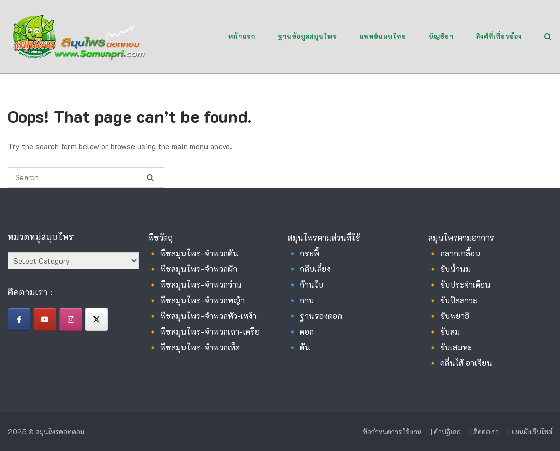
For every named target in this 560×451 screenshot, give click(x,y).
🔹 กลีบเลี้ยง (309, 269)
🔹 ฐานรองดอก (315, 316)
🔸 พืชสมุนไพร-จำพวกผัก (192, 269)
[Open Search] (547, 37)
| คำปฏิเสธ (446, 431)
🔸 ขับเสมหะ (450, 347)
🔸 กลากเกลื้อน (454, 253)
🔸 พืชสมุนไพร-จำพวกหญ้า (196, 300)
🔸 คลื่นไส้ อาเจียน (460, 363)
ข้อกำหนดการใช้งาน (391, 431)
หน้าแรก (241, 36)
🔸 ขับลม (444, 331)
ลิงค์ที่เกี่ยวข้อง (499, 36)
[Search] (150, 177)
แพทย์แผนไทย (383, 36)
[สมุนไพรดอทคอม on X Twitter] (96, 319)
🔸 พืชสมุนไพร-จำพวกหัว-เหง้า (202, 316)
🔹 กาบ (301, 300)
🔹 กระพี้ (303, 253)
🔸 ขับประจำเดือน (459, 284)
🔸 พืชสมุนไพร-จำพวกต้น (193, 253)
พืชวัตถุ (160, 237)
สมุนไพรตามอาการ (461, 237)
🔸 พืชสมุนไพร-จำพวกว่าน (195, 284)
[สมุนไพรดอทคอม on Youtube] (44, 319)
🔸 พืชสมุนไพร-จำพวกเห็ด (194, 347)
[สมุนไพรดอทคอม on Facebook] (19, 319)
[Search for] (86, 177)
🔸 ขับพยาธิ (448, 316)
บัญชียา (441, 36)
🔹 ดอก (301, 331)
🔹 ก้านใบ (305, 284)
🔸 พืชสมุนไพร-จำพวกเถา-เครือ (204, 331)
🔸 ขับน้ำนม (449, 269)
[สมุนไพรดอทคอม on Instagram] (70, 319)
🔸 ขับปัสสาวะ (452, 300)
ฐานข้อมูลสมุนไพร (307, 36)
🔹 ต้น (299, 347)
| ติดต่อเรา (484, 431)
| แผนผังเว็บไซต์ (530, 431)
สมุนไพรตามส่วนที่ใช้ (324, 237)
